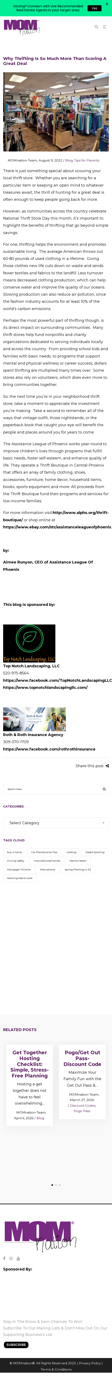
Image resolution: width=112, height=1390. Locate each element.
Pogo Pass (82, 1111)
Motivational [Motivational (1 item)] (47, 869)
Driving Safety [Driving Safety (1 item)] (15, 860)
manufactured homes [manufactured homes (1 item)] (47, 860)
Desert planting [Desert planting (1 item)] (95, 852)
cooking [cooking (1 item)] (71, 852)
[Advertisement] (49, 943)
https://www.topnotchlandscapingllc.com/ (45, 687)
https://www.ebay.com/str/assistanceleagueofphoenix (57, 527)
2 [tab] (56, 1185)
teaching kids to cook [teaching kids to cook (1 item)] (19, 878)
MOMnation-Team (20, 160)
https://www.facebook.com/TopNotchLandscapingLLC (57, 680)
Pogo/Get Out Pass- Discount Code (82, 1058)
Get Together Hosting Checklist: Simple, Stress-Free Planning (29, 1064)
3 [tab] (60, 1185)
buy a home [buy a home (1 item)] (14, 852)
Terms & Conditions (56, 1369)
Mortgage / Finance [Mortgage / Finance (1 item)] (19, 869)
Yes (94, 8)
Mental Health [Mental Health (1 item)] (78, 860)
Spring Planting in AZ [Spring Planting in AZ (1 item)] (78, 869)
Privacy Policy (90, 1363)
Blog (69, 160)
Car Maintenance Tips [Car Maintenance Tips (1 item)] (44, 852)
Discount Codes (82, 1106)
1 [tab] (52, 1185)
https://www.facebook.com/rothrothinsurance (49, 749)
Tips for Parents (86, 160)
